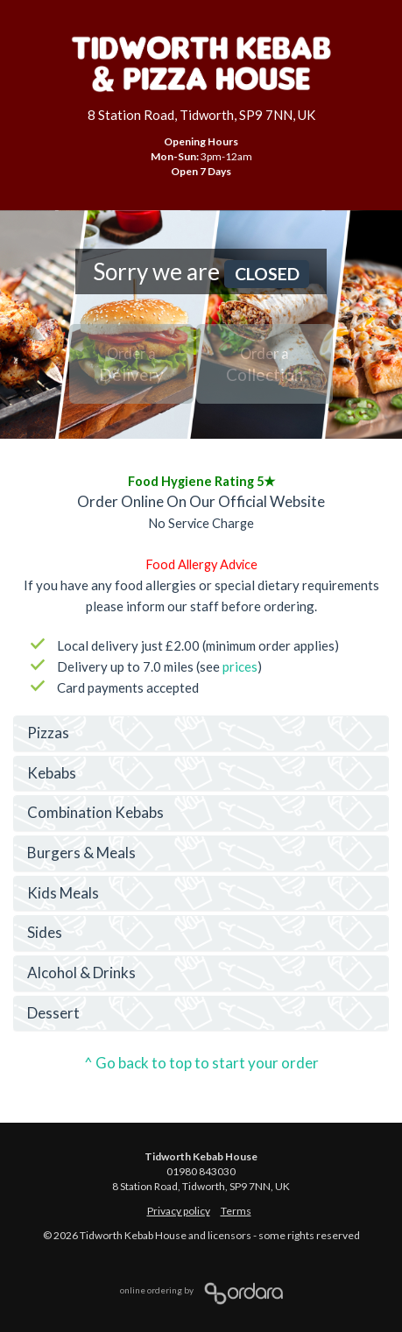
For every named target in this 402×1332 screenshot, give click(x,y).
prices (239, 666)
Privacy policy (178, 1210)
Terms (236, 1210)
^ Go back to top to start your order (201, 1063)
